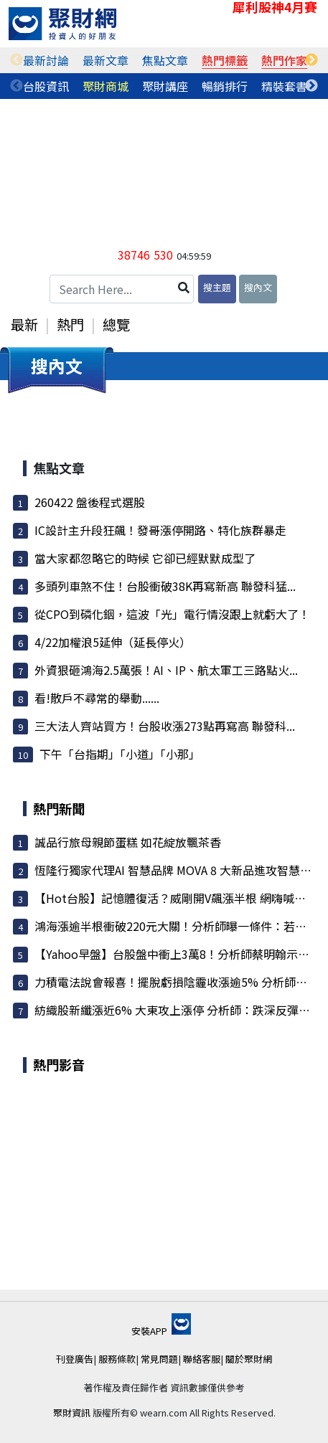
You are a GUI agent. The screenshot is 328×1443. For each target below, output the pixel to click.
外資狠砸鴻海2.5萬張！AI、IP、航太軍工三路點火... (166, 669)
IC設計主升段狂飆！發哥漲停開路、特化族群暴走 (160, 530)
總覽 (116, 324)
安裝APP (161, 1331)
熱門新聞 (59, 808)
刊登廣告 (74, 1359)
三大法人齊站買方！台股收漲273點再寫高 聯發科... (164, 725)
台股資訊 (46, 86)
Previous (16, 60)
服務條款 (117, 1359)
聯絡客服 (201, 1359)
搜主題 (217, 287)
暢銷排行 (225, 86)
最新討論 (46, 60)
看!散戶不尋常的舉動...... (96, 697)
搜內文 (258, 287)
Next (311, 60)
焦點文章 (165, 60)
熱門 (70, 324)
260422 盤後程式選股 (89, 502)
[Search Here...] (122, 289)
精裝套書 (284, 86)
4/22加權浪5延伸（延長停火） (112, 641)
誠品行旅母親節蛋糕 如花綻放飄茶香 (127, 842)
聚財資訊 (71, 1412)
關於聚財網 (248, 1359)
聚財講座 (165, 86)
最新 (24, 324)
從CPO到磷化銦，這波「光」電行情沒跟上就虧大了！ (172, 614)
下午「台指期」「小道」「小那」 (119, 753)
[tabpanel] (46, 60)
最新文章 (105, 60)
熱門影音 (59, 1064)
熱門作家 (284, 60)
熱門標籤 (225, 60)
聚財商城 (105, 86)
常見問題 (159, 1359)
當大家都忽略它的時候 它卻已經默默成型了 (145, 558)
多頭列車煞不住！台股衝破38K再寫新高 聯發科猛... (165, 586)
